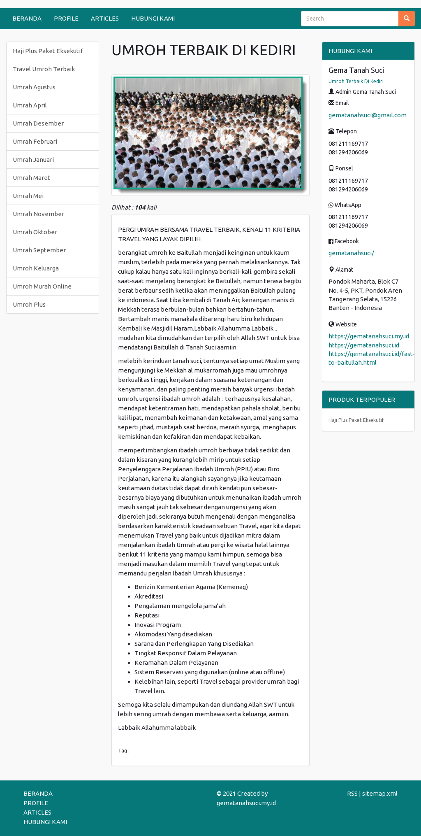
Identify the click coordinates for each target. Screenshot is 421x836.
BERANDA (27, 18)
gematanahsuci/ (351, 252)
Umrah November (38, 213)
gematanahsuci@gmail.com (367, 115)
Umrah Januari (33, 159)
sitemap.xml (380, 793)
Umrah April (30, 105)
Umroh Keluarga (36, 268)
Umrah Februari (35, 141)
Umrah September (39, 250)
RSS (352, 793)
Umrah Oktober (35, 231)
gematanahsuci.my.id (246, 802)
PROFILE (66, 18)
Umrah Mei (28, 195)
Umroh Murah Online (42, 286)
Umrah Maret (31, 177)
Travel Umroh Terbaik (44, 68)
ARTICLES (105, 18)
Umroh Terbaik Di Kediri (356, 81)
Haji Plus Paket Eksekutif (48, 50)
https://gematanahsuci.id (363, 345)
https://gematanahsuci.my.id (368, 336)
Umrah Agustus (34, 87)
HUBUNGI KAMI (153, 18)
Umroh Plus (29, 304)
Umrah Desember (38, 123)
